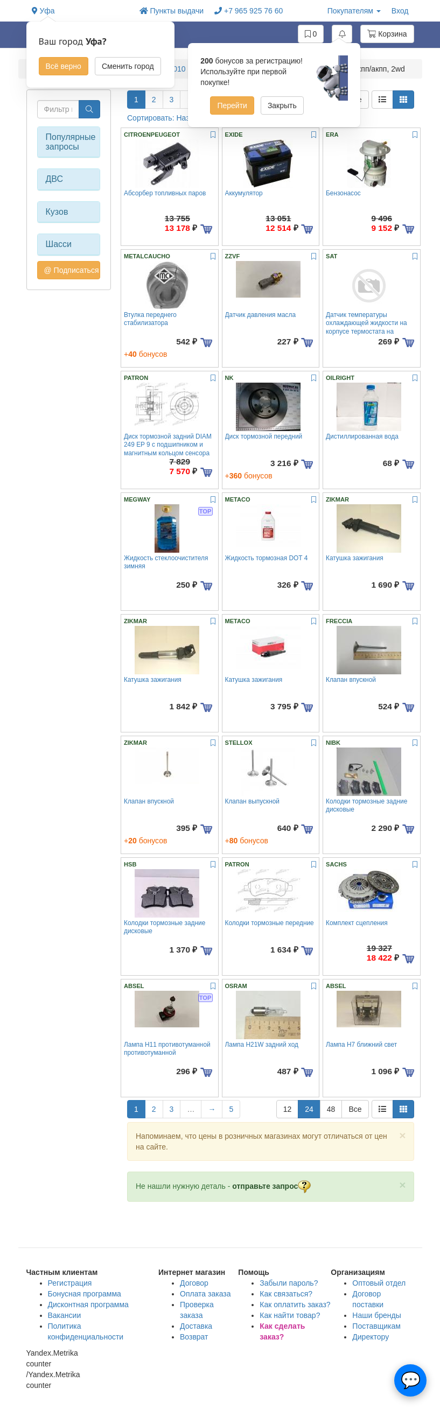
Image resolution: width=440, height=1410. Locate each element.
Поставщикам (376, 1326)
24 (309, 1109)
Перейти (232, 105)
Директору (370, 1337)
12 (287, 1109)
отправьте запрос (271, 1186)
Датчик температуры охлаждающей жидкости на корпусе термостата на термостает (366, 327)
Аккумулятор (244, 193)
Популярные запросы (69, 141)
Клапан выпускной (252, 801)
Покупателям (354, 10)
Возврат (194, 1337)
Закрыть (282, 105)
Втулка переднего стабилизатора (150, 319)
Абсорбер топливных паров (165, 193)
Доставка (196, 1326)
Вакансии (64, 1315)
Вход (400, 10)
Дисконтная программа (88, 1304)
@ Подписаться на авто (72, 270)
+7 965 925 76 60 (248, 10)
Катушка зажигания (354, 558)
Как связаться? (286, 1293)
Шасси (59, 244)
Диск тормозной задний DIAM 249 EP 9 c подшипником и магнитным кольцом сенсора (168, 445)
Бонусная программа (84, 1293)
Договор (194, 1283)
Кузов (57, 211)
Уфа (43, 10)
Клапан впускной (351, 679)
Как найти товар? (290, 1315)
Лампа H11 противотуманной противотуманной (167, 1048)
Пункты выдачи (171, 10)
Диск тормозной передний (264, 436)
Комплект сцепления (357, 923)
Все (354, 1109)
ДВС (55, 179)
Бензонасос (343, 193)
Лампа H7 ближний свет (361, 1044)
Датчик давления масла (260, 315)
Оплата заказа (205, 1293)
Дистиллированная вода (362, 436)
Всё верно (63, 66)
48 (331, 1109)
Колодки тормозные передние (269, 923)
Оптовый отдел (379, 1283)
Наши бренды (376, 1315)
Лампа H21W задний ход (262, 1044)
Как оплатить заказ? (295, 1304)
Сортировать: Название (174, 118)
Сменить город (128, 66)
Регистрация (70, 1283)
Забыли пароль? (289, 1283)
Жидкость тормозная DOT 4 (266, 558)
